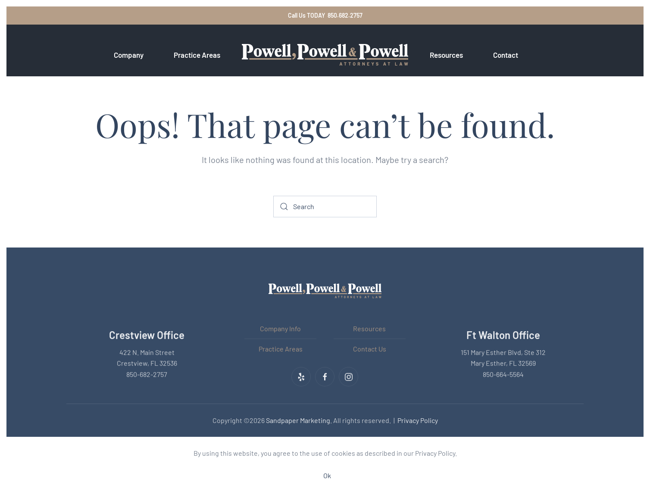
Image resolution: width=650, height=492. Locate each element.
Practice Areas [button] (197, 54)
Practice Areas (281, 348)
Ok (327, 475)
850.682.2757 (345, 15)
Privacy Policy (417, 420)
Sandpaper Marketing (298, 420)
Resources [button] (446, 54)
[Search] (325, 206)
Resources (369, 328)
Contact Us (369, 348)
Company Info (280, 328)
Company (129, 54)
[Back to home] (325, 54)
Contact (505, 54)
